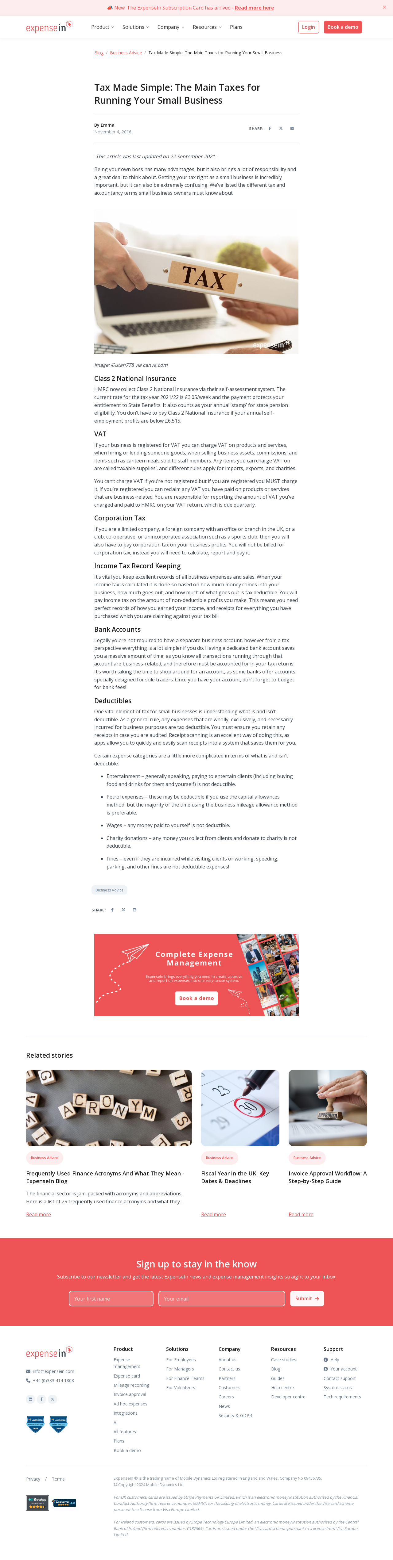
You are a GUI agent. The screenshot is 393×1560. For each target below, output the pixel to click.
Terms (58, 1479)
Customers (229, 1387)
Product (100, 27)
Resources (205, 27)
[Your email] (222, 1299)
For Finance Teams (185, 1378)
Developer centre (288, 1397)
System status (338, 1387)
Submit (307, 1298)
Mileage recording (131, 1385)
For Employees (181, 1360)
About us (227, 1360)
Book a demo (343, 27)
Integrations (126, 1413)
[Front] (49, 27)
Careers (226, 1397)
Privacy (33, 1479)
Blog (98, 53)
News (224, 1406)
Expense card (127, 1376)
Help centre (282, 1387)
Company (168, 27)
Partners (227, 1378)
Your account (340, 1369)
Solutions (133, 27)
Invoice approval (130, 1394)
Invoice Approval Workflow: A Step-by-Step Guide (328, 1177)
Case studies (283, 1360)
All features (125, 1432)
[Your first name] (111, 1299)
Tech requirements (342, 1397)
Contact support (340, 1378)
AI (116, 1422)
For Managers (180, 1369)
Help (331, 1360)
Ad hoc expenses (130, 1404)
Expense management (127, 1363)
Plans (236, 27)
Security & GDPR (235, 1415)
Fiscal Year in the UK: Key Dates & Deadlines (235, 1177)
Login (308, 27)
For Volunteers (180, 1387)
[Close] (384, 7)
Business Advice (126, 53)
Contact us (229, 1369)
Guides (278, 1378)
